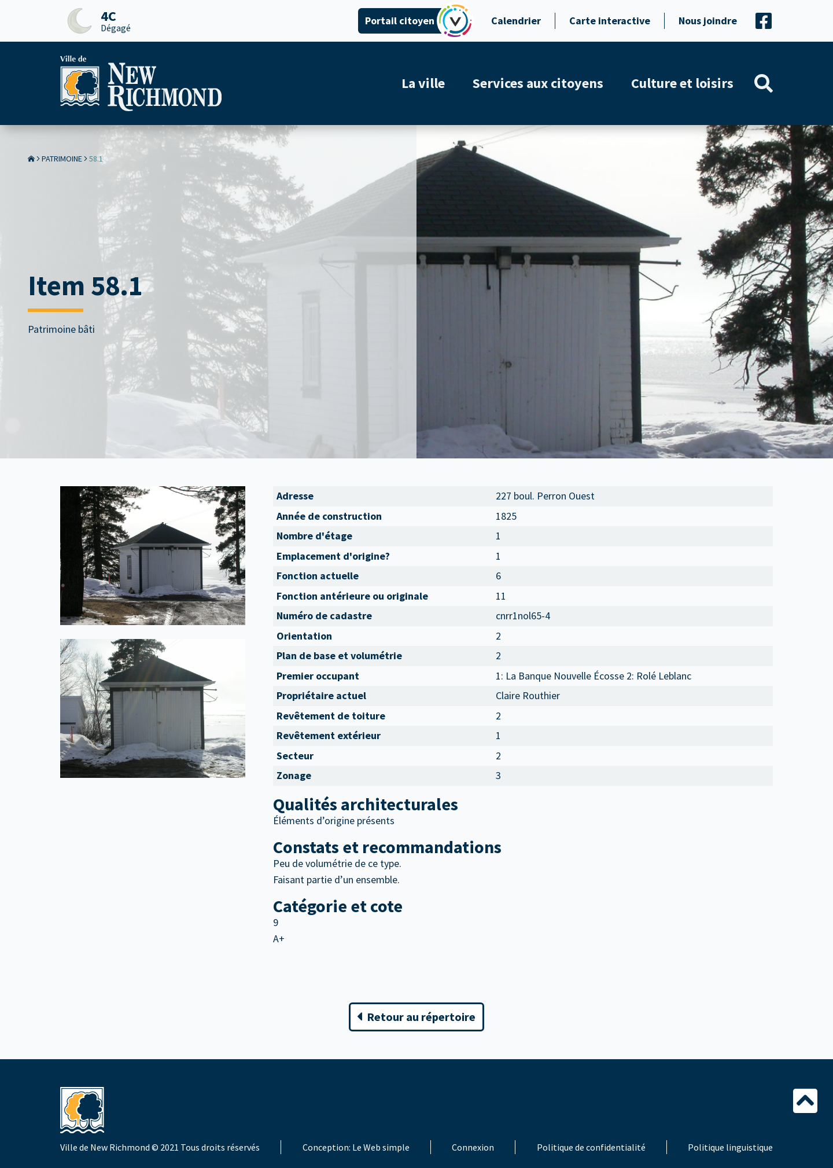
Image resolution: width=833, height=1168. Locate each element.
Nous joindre (708, 20)
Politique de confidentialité (591, 1147)
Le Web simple (381, 1147)
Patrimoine (62, 158)
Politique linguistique (730, 1147)
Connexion (473, 1147)
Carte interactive (609, 20)
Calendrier (516, 20)
